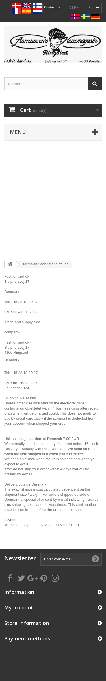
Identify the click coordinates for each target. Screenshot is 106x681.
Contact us (52, 7)
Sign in (93, 7)
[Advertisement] (53, 200)
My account (18, 607)
